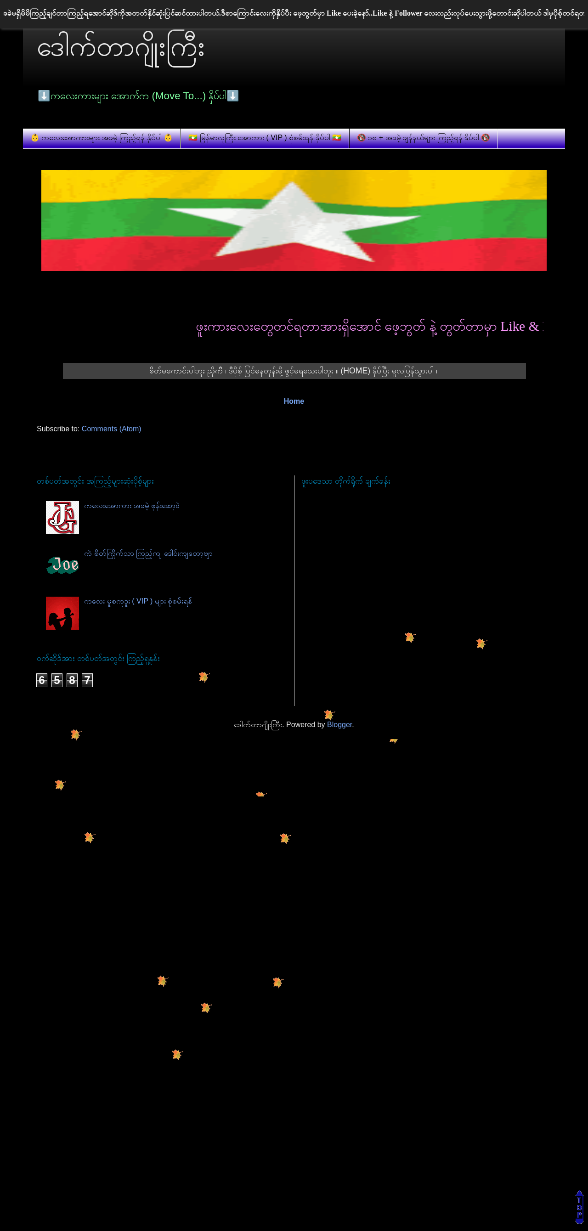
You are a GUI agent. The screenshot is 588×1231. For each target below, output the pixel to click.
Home (294, 401)
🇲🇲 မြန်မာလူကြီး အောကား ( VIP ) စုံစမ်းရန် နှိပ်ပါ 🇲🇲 (264, 137)
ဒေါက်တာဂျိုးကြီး (121, 46)
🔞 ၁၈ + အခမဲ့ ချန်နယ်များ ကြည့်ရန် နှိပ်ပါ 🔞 (423, 137)
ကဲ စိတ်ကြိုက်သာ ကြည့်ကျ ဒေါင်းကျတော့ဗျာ (148, 553)
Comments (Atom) (111, 429)
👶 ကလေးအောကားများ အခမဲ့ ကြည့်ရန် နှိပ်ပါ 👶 (101, 137)
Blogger (339, 724)
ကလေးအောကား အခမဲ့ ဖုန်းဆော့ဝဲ (132, 505)
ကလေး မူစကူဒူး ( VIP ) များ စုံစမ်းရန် (138, 601)
